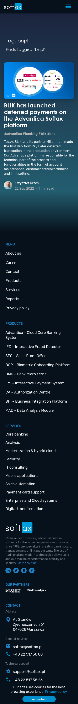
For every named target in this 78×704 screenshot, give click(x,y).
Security (12, 459)
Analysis (12, 442)
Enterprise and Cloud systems (31, 500)
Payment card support (25, 492)
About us (13, 253)
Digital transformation (24, 509)
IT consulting (16, 467)
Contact (12, 271)
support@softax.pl (29, 671)
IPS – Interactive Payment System (34, 383)
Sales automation (20, 484)
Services (12, 290)
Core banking (16, 434)
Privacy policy (17, 308)
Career (11, 262)
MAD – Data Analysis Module (29, 410)
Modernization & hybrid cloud (30, 451)
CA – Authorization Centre (27, 392)
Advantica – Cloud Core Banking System (33, 335)
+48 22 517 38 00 (28, 654)
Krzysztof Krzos (27, 183)
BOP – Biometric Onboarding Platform (38, 365)
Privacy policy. (56, 692)
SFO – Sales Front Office (25, 356)
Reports (12, 299)
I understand (39, 699)
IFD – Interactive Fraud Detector (33, 346)
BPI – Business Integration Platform (36, 401)
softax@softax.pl (27, 647)
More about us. (27, 563)
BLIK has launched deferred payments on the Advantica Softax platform (35, 115)
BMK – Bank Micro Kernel (26, 374)
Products (13, 280)
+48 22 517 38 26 (28, 680)
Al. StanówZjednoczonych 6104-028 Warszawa (29, 624)
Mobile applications (21, 475)
